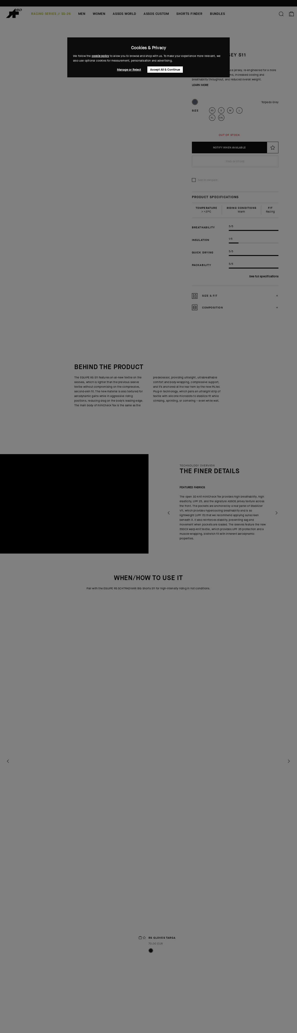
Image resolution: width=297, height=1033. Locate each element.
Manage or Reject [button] (129, 70)
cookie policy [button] (100, 56)
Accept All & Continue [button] (165, 70)
